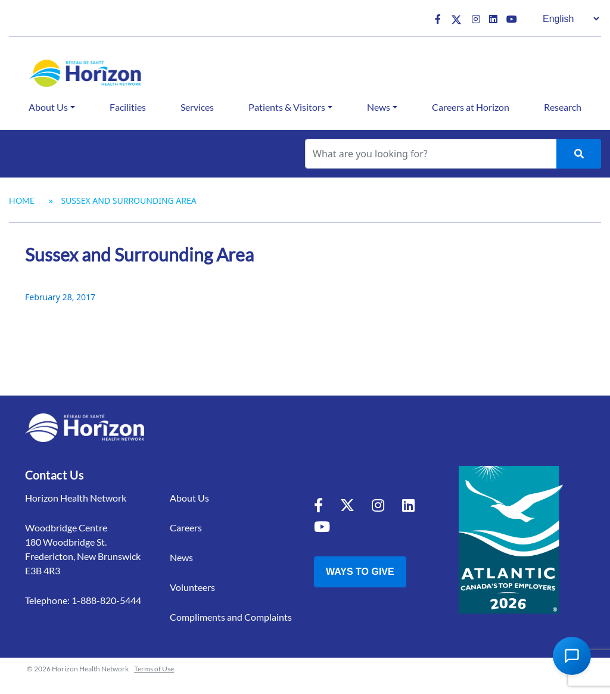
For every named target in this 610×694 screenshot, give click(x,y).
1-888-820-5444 (106, 600)
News (378, 107)
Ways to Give (360, 572)
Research (562, 107)
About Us (48, 107)
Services (197, 107)
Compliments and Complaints (231, 617)
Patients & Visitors (286, 107)
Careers (186, 527)
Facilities (128, 107)
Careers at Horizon (470, 107)
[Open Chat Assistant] (572, 656)
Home (22, 200)
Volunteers (192, 587)
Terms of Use (154, 668)
